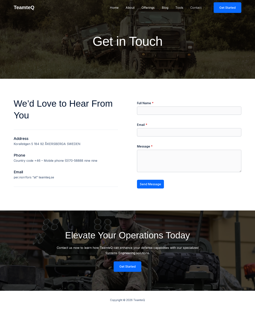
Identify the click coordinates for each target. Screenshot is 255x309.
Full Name (145, 103)
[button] (225, 7)
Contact (196, 7)
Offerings (151, 7)
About (134, 7)
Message (145, 146)
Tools (181, 7)
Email (142, 125)
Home (119, 7)
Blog (167, 7)
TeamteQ (24, 7)
